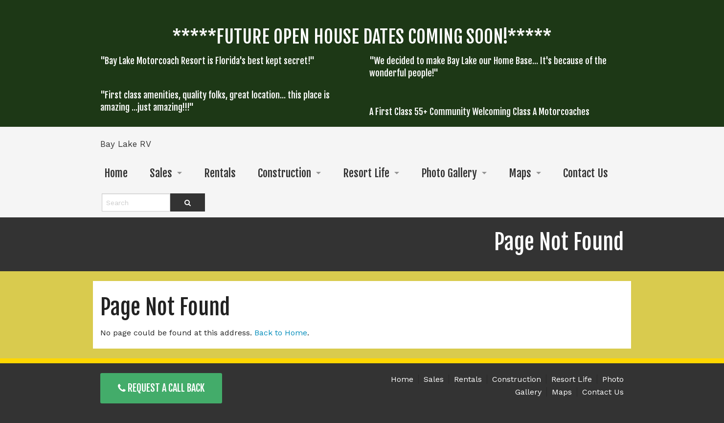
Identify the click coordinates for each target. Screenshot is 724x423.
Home (116, 173)
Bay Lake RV (125, 144)
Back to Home (280, 332)
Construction (284, 173)
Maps (520, 173)
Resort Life (366, 173)
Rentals (220, 173)
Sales (161, 173)
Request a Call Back (161, 388)
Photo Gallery (449, 173)
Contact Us (585, 173)
